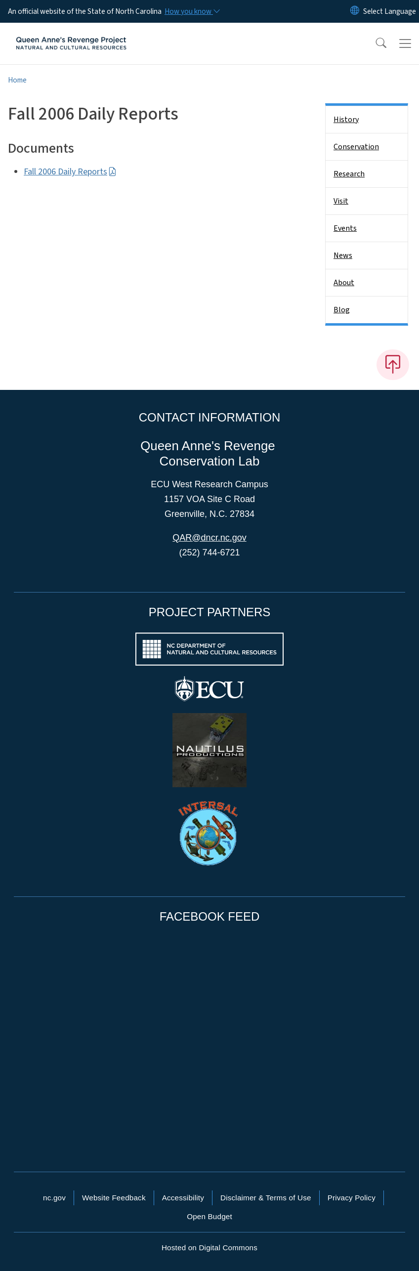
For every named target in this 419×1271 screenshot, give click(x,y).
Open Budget (209, 1216)
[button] (374, 43)
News (343, 255)
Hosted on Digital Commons (209, 1247)
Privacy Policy (352, 1197)
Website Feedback (114, 1197)
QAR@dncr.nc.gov (209, 538)
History (346, 119)
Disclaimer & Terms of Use (265, 1197)
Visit (341, 201)
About (344, 282)
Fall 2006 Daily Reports (70, 172)
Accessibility (183, 1197)
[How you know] (191, 11)
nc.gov (54, 1197)
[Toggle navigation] (405, 43)
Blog (342, 309)
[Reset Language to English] (354, 11)
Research (349, 174)
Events (345, 228)
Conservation (356, 146)
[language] (389, 11)
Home (17, 80)
